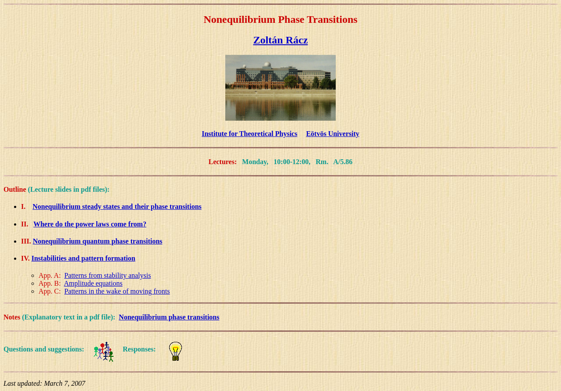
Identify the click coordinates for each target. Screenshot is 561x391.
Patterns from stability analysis (107, 275)
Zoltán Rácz (280, 40)
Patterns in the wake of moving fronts (117, 291)
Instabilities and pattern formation (83, 258)
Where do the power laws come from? (89, 224)
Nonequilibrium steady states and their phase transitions (117, 206)
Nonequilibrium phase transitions (169, 317)
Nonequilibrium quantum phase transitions (98, 241)
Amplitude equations (93, 283)
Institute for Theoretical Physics (249, 133)
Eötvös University (332, 133)
